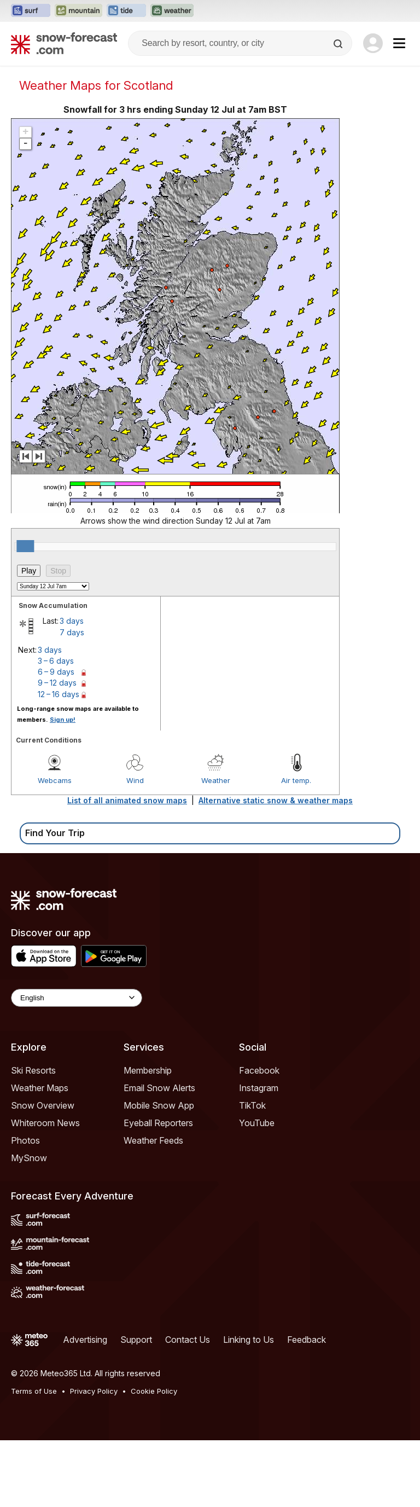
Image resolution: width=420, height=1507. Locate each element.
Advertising (85, 1339)
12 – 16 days (58, 694)
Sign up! (62, 719)
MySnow (29, 1157)
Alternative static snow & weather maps (276, 800)
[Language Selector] (76, 998)
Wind (135, 780)
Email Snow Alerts (159, 1087)
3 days (72, 620)
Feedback (306, 1339)
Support (136, 1339)
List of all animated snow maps (127, 800)
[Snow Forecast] (64, 43)
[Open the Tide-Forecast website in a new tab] (126, 11)
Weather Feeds (153, 1140)
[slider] (25, 546)
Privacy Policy (94, 1391)
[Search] (339, 43)
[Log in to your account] (373, 43)
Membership (148, 1070)
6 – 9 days (56, 671)
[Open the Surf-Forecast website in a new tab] (30, 11)
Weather (215, 780)
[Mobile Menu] (399, 43)
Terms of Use (34, 1391)
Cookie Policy (154, 1391)
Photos (25, 1140)
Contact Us (187, 1339)
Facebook (259, 1070)
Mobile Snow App (159, 1105)
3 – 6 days (56, 660)
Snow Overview (42, 1105)
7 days (72, 632)
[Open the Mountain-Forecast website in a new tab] (78, 11)
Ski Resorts (33, 1070)
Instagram (258, 1087)
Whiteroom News (45, 1122)
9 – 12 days (57, 682)
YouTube (257, 1122)
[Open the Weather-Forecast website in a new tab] (172, 11)
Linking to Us (248, 1339)
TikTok (252, 1105)
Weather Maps (39, 1087)
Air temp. (296, 780)
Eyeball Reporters (158, 1122)
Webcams (55, 780)
